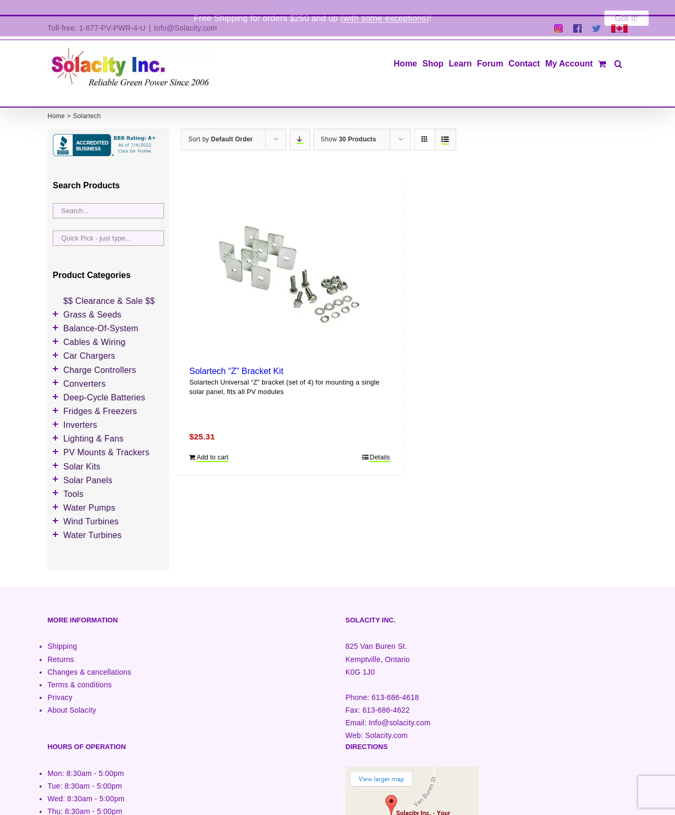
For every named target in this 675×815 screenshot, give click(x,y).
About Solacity (71, 695)
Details (380, 442)
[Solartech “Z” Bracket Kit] (289, 260)
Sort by (220, 124)
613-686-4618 (395, 682)
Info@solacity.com (399, 708)
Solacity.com (386, 720)
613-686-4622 (386, 695)
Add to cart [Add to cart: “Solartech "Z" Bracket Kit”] (212, 442)
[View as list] (445, 124)
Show (348, 124)
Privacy (59, 682)
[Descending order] (300, 125)
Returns (60, 644)
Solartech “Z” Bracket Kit (236, 356)
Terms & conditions (79, 670)
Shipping (62, 632)
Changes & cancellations (89, 657)
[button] (618, 48)
